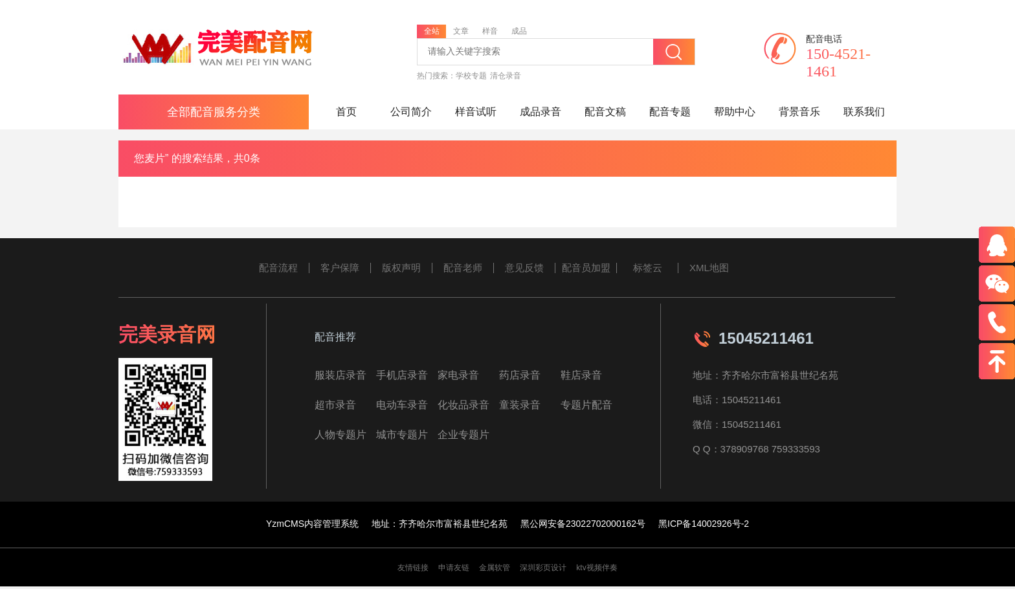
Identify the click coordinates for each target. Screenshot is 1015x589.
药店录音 (520, 375)
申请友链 (453, 567)
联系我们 (864, 111)
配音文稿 (605, 111)
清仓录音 (505, 75)
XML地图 (709, 267)
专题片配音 (586, 404)
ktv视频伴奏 (596, 567)
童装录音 (520, 404)
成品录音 (540, 111)
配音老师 (462, 267)
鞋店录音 (581, 375)
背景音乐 (799, 111)
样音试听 (475, 111)
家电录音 (458, 375)
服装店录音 (340, 375)
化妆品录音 (463, 404)
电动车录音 (402, 404)
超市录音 (335, 404)
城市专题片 (402, 434)
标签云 (647, 267)
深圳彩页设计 (543, 567)
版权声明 (401, 267)
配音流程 (278, 267)
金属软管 (494, 567)
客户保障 (339, 267)
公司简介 (411, 111)
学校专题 (471, 75)
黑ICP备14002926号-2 (703, 523)
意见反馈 (524, 267)
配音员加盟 (586, 267)
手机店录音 (402, 375)
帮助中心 (734, 111)
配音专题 (670, 111)
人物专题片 (340, 434)
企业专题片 (463, 434)
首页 (346, 111)
